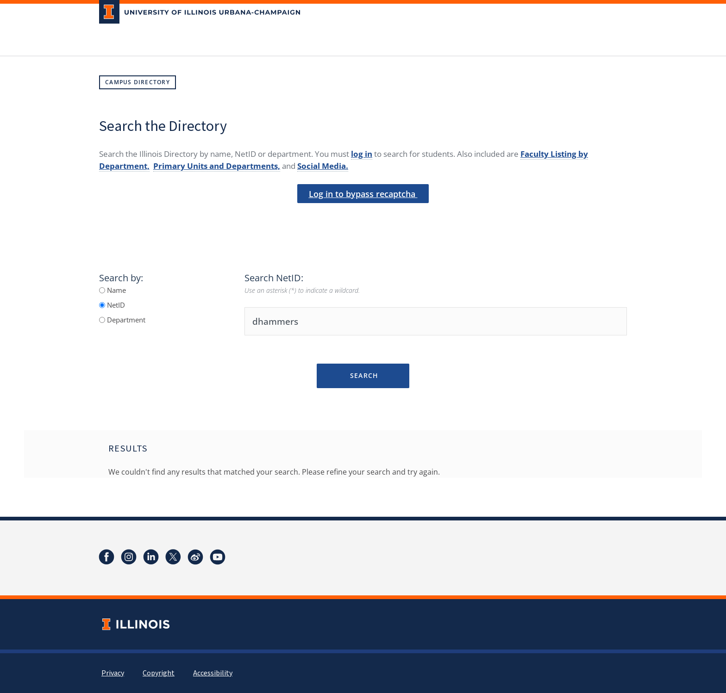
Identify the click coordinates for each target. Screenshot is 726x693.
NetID (115, 304)
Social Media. (322, 166)
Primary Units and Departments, (216, 166)
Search (362, 375)
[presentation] (363, 219)
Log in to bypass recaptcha (363, 193)
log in (361, 153)
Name (115, 290)
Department (125, 319)
